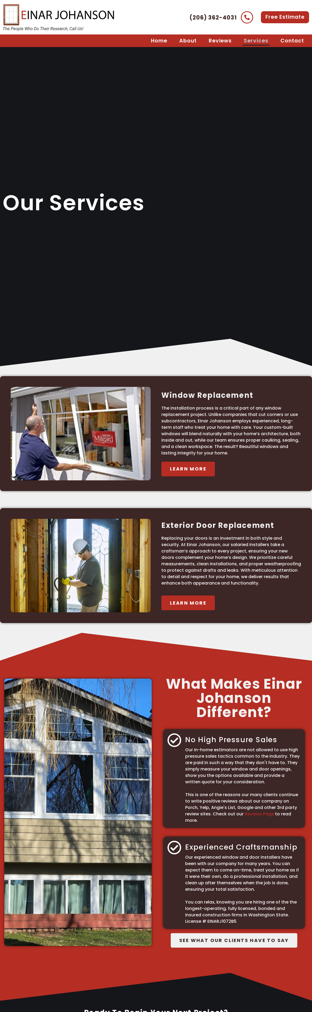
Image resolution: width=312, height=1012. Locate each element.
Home (159, 40)
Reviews (220, 40)
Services (256, 40)
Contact (292, 40)
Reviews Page (258, 814)
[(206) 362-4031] (247, 17)
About (188, 40)
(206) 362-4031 (213, 17)
